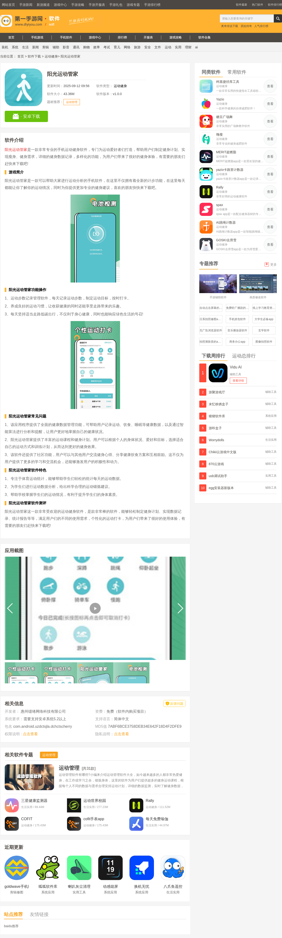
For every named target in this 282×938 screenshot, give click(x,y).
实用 (178, 47)
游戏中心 (60, 5)
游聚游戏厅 (217, 392)
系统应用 (271, 415)
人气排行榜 (261, 26)
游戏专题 (133, 5)
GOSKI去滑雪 (226, 240)
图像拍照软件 (263, 341)
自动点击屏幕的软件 (211, 308)
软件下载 (34, 56)
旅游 (137, 47)
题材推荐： (55, 102)
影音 (66, 47)
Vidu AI (236, 367)
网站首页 (8, 5)
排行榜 (122, 37)
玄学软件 (264, 330)
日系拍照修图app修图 (211, 319)
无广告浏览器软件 (211, 330)
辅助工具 (235, 374)
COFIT (26, 819)
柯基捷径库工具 (227, 82)
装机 (5, 47)
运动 (168, 47)
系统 (15, 47)
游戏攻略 (175, 37)
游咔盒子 (215, 428)
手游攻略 (77, 5)
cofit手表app (93, 819)
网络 (127, 47)
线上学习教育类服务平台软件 (264, 308)
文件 (157, 47)
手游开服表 (97, 5)
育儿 (117, 47)
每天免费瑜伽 (157, 819)
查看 (270, 86)
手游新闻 (25, 5)
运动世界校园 (94, 801)
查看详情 (238, 380)
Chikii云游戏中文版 (222, 452)
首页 (11, 37)
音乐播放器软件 (237, 330)
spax (219, 205)
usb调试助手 (218, 476)
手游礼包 (115, 5)
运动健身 (51, 56)
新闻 (35, 47)
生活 (25, 47)
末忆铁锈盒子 (218, 404)
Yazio (220, 99)
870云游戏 (216, 464)
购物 (86, 47)
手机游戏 (37, 37)
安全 (147, 47)
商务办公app (237, 341)
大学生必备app (264, 319)
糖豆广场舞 (224, 117)
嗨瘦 (219, 134)
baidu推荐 (11, 926)
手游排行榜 (152, 5)
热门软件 (257, 4)
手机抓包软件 (237, 319)
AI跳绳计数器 (226, 222)
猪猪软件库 (217, 416)
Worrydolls (216, 440)
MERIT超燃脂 (226, 152)
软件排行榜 (275, 4)
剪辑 (45, 47)
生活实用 (271, 439)
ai (196, 47)
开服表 (148, 37)
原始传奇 (246, 26)
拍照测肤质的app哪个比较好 (211, 341)
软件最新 (241, 4)
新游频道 (43, 5)
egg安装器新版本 (221, 488)
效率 (96, 47)
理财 (188, 47)
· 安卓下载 (26, 116)
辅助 (56, 47)
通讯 (76, 47)
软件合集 (204, 37)
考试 (106, 47)
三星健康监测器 (34, 801)
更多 (271, 264)
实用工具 (271, 475)
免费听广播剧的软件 (237, 308)
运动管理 (71, 102)
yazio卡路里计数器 (230, 170)
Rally (150, 801)
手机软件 (66, 37)
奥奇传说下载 (229, 26)
